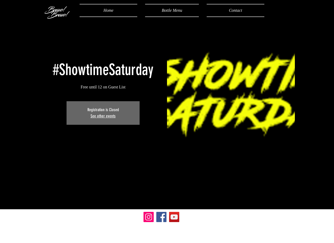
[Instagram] (149, 217)
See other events (103, 116)
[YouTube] (174, 217)
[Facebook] (161, 217)
